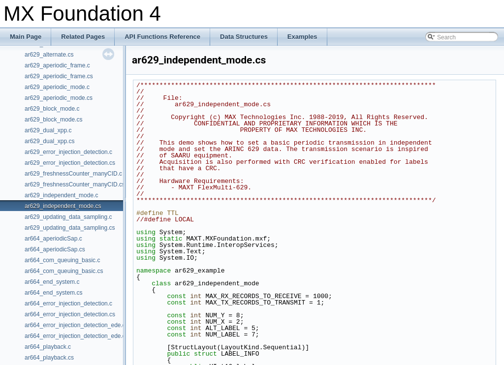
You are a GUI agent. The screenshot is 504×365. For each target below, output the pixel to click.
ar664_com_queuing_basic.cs (64, 271)
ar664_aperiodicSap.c (53, 238)
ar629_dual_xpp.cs (49, 141)
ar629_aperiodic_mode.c (57, 87)
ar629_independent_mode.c (61, 195)
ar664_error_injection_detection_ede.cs (76, 336)
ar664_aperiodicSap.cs (55, 249)
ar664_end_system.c (52, 281)
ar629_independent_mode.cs (63, 206)
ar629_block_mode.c (52, 108)
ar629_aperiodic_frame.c (57, 65)
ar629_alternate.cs (49, 54)
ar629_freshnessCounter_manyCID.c (73, 173)
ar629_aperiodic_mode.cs (59, 97)
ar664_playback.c (48, 346)
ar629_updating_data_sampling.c (68, 216)
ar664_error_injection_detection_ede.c (75, 325)
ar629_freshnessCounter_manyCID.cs (75, 184)
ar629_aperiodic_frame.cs (59, 76)
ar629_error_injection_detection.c (68, 152)
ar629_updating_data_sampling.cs (70, 227)
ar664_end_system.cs (53, 292)
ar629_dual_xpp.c (48, 130)
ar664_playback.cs (49, 357)
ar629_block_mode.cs (53, 119)
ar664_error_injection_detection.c (68, 303)
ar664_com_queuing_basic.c (62, 260)
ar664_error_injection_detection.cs (70, 314)
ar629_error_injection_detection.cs (70, 162)
